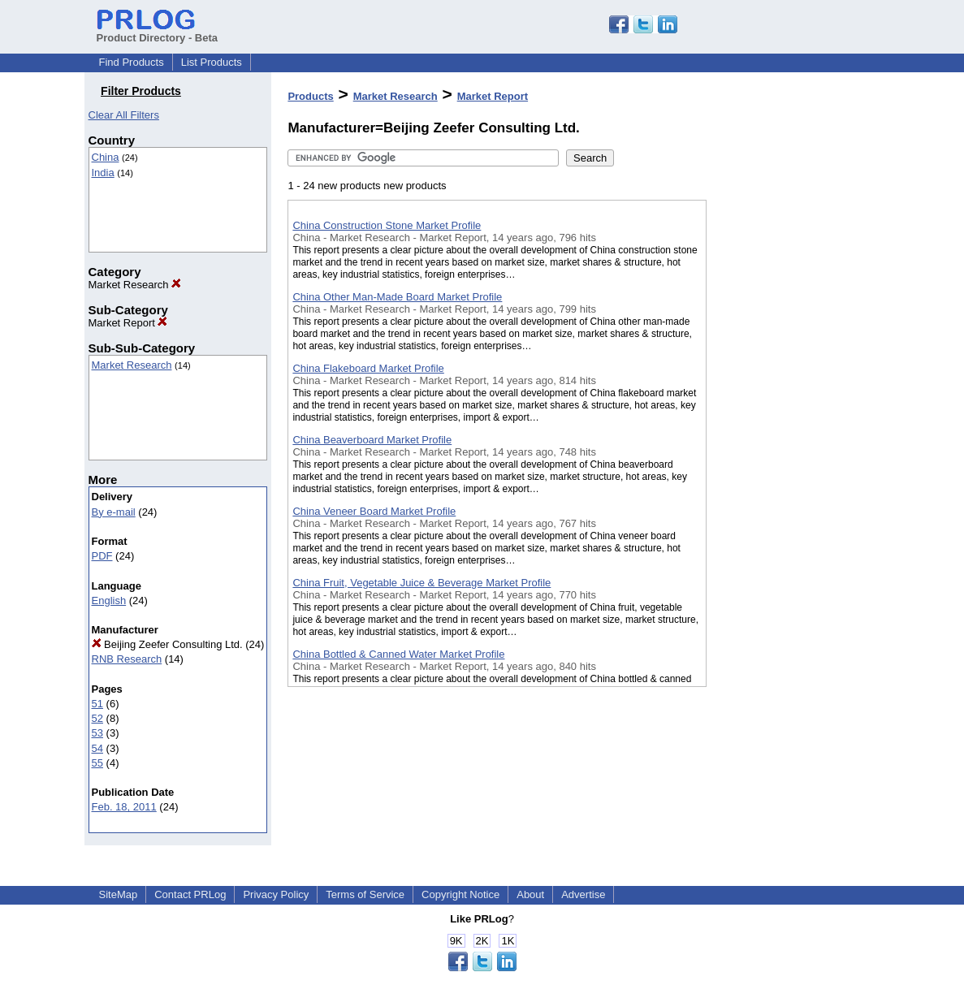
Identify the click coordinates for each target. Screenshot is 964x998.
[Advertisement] (788, 421)
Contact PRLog (190, 894)
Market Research (135, 285)
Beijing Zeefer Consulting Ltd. (167, 644)
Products (310, 96)
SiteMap (118, 894)
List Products (211, 62)
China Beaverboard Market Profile (372, 440)
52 (97, 718)
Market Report (128, 323)
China (105, 157)
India (103, 172)
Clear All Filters (124, 115)
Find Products (131, 62)
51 (97, 704)
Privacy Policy (276, 894)
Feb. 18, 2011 (124, 807)
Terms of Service (365, 894)
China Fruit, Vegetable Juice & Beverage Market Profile (421, 583)
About (530, 894)
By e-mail (114, 512)
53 (97, 733)
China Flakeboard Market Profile (367, 368)
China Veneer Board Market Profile (374, 511)
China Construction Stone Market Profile (386, 225)
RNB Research (127, 659)
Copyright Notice (460, 894)
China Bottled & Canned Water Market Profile (398, 654)
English (109, 600)
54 (97, 748)
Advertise (583, 894)
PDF (102, 556)
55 (97, 763)
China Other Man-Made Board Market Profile (397, 297)
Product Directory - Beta (157, 31)
